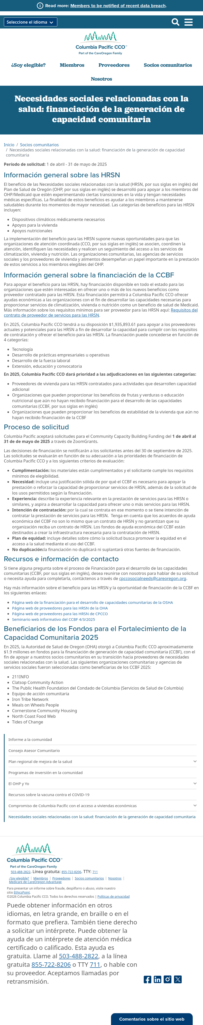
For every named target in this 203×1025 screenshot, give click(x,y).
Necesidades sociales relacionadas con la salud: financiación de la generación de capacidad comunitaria (102, 816)
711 (95, 872)
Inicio (9, 145)
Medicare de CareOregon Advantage (35, 882)
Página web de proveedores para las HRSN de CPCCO (60, 613)
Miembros (72, 64)
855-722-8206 (71, 872)
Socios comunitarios (168, 64)
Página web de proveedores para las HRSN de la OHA (60, 608)
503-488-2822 (20, 872)
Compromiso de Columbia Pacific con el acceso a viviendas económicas (72, 805)
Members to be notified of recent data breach (117, 5)
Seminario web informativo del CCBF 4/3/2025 (53, 619)
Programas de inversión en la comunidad (45, 772)
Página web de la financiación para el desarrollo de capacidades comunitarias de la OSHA (92, 602)
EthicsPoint (22, 892)
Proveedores (114, 64)
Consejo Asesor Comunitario (34, 750)
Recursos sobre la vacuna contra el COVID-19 (48, 794)
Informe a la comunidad (30, 739)
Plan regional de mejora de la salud (40, 761)
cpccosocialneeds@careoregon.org (152, 578)
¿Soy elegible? (28, 64)
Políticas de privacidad (113, 896)
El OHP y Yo (18, 783)
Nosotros (101, 78)
